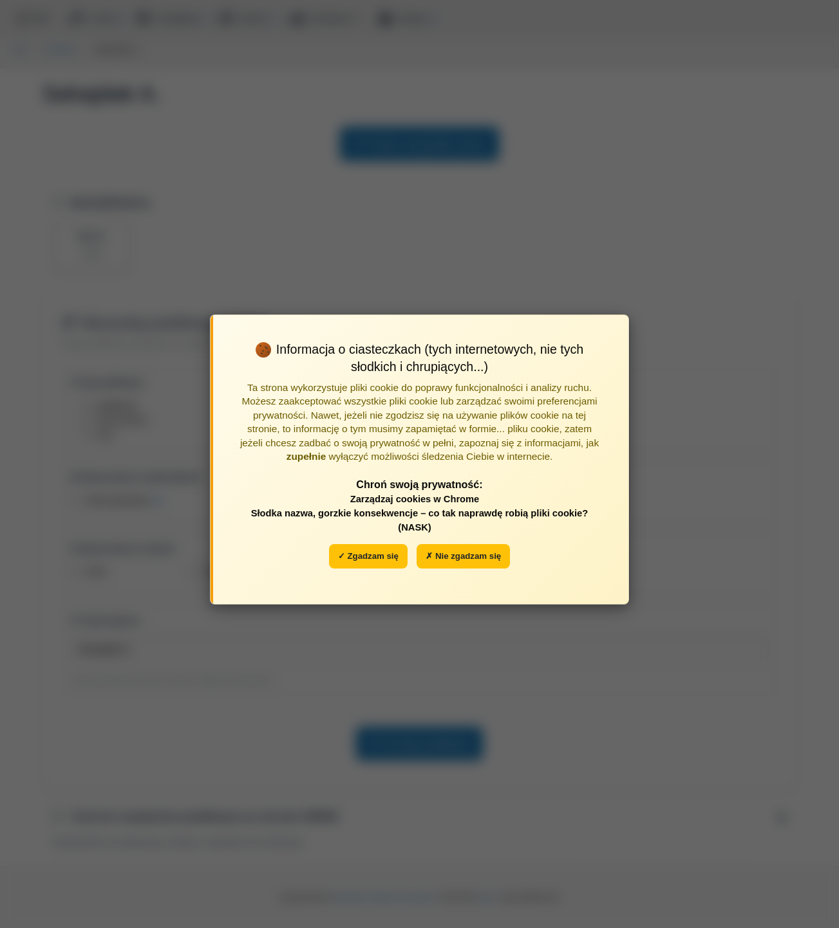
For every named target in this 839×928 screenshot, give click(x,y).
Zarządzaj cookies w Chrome (415, 499)
